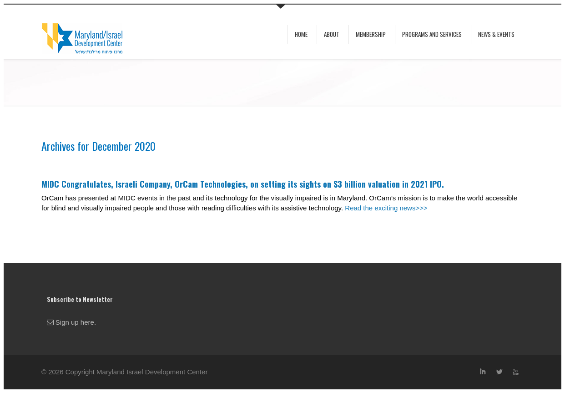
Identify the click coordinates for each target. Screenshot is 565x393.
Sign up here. (71, 322)
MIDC (77, 36)
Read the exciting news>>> (386, 208)
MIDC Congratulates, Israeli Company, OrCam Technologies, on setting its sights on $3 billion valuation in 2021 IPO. (242, 184)
